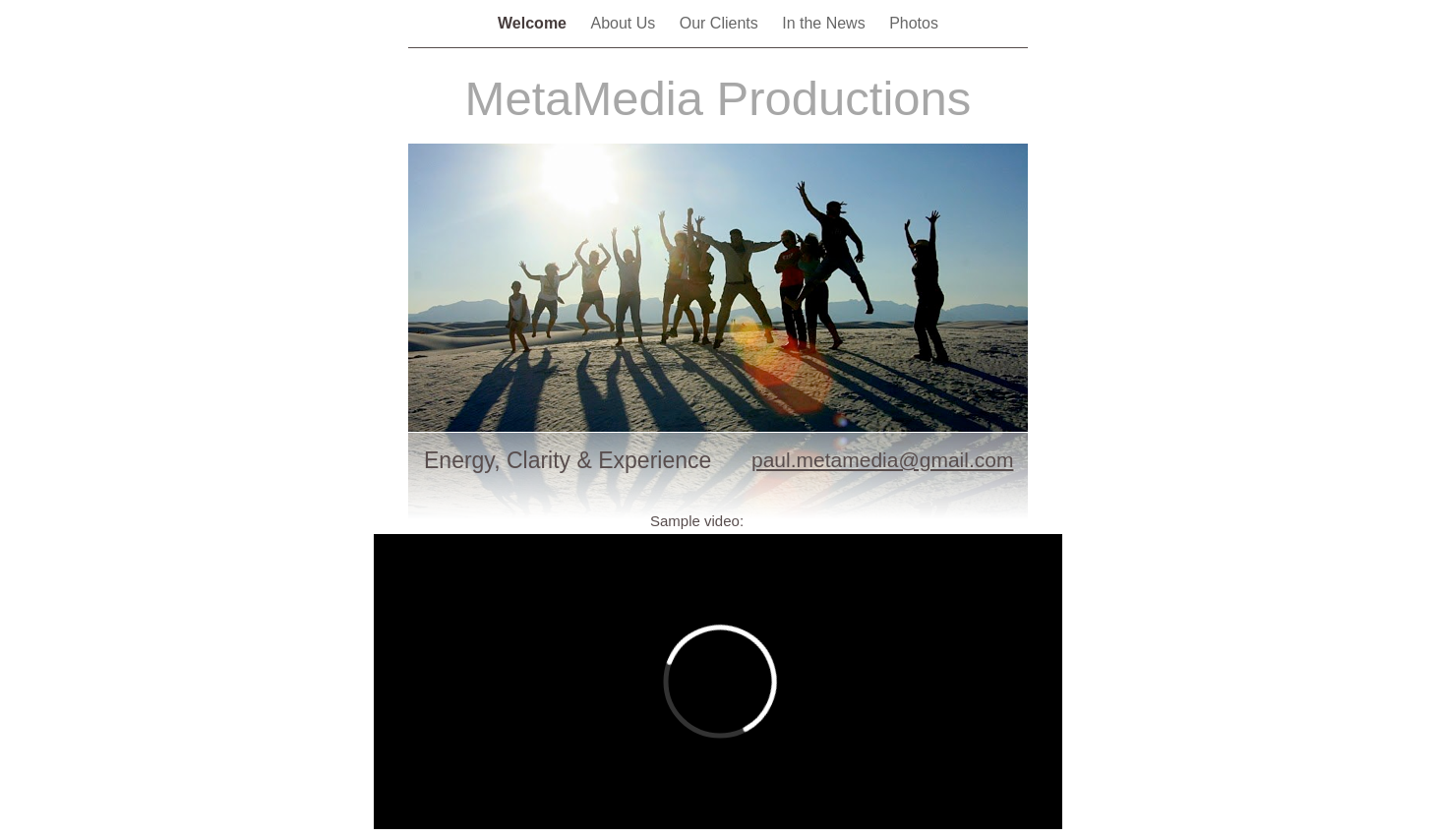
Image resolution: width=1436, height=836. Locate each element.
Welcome (534, 23)
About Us (624, 23)
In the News (825, 23)
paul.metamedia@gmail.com (882, 459)
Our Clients (721, 23)
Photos (913, 23)
